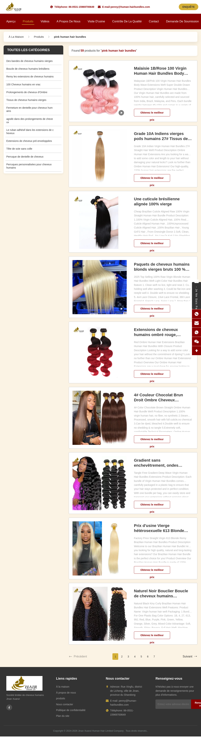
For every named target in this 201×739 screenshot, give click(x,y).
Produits (28, 21)
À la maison (62, 686)
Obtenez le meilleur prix (152, 113)
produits (60, 698)
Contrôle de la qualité (127, 21)
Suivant (190, 656)
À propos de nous (66, 692)
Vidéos (44, 21)
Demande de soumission (182, 21)
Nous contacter (64, 704)
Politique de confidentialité (70, 710)
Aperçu (11, 21)
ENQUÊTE (188, 6)
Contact (154, 21)
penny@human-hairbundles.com (130, 6)
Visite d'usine (96, 21)
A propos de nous (68, 21)
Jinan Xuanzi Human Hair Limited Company (101, 730)
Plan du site (62, 715)
